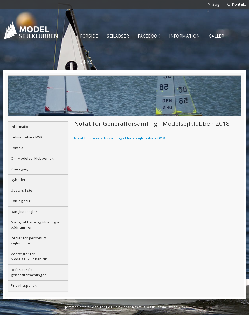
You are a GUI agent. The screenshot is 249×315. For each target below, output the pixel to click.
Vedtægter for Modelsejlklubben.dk (29, 256)
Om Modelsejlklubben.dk (32, 158)
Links (86, 62)
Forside (89, 36)
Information (184, 36)
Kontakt (239, 4)
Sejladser (118, 36)
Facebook (149, 36)
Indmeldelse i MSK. (27, 137)
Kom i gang (20, 169)
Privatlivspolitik (24, 285)
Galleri (217, 36)
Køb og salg (21, 201)
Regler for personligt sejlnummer (29, 241)
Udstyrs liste (21, 190)
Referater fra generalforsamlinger (28, 272)
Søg (215, 4)
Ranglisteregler (24, 211)
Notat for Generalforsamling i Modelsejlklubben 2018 (119, 138)
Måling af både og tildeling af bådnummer (35, 225)
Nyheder (18, 180)
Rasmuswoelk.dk (171, 307)
